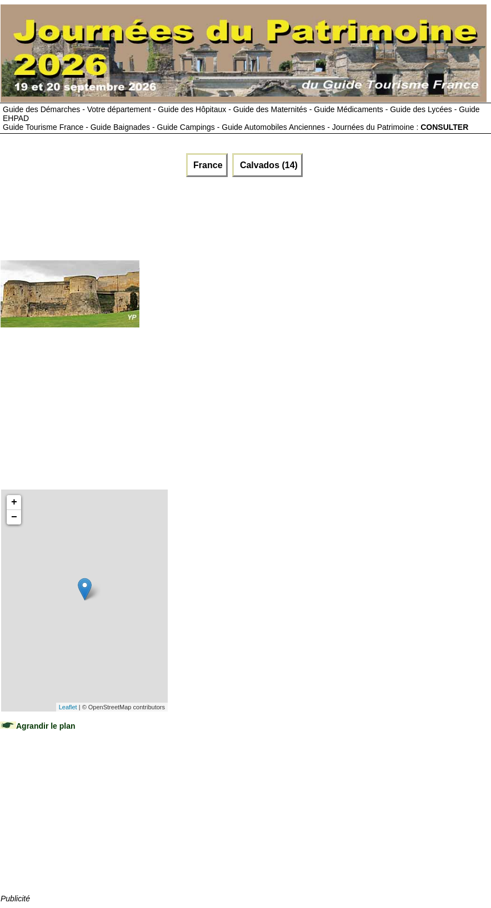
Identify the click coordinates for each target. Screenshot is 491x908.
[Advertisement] (203, 216)
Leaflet (68, 707)
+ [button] (14, 502)
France (207, 165)
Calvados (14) (267, 165)
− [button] (14, 517)
